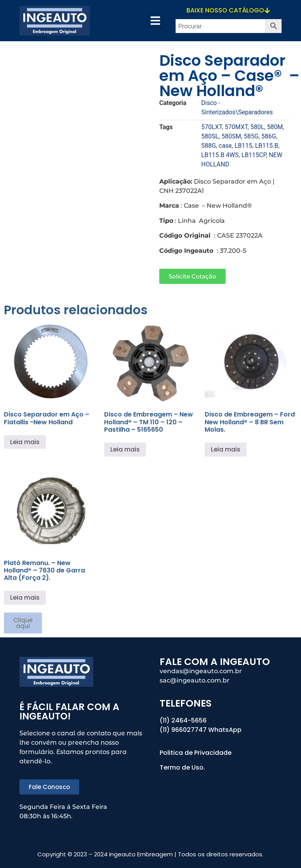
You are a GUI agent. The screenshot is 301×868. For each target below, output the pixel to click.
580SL (210, 136)
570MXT (236, 127)
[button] (155, 20)
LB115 (243, 145)
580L (257, 127)
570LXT (211, 127)
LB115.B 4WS (219, 155)
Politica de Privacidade (196, 752)
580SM (231, 136)
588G (208, 145)
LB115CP (254, 155)
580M (275, 127)
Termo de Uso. (182, 767)
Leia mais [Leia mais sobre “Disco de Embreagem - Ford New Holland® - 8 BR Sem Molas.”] (225, 449)
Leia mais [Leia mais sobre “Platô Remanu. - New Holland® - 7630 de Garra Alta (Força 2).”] (25, 597)
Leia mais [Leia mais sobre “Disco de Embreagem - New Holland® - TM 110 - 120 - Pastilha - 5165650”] (125, 449)
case (225, 145)
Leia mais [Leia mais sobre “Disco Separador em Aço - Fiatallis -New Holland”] (25, 442)
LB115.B (266, 145)
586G (268, 136)
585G (251, 136)
